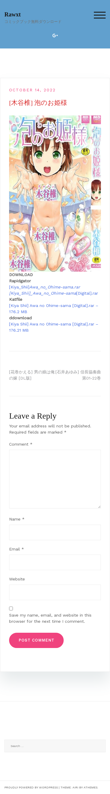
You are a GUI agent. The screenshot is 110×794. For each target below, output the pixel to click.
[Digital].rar (87, 293)
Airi (75, 787)
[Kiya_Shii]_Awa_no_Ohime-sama (42, 293)
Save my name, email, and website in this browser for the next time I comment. (50, 618)
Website (17, 579)
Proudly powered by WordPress (31, 787)
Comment (21, 444)
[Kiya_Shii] (44, 287)
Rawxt (12, 14)
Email (16, 549)
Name (17, 519)
